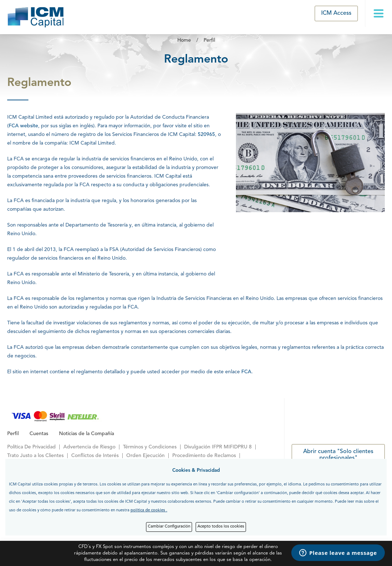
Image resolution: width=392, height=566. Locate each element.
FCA (246, 371)
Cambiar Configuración (169, 527)
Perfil (209, 40)
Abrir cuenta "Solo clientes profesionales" (338, 455)
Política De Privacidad (31, 446)
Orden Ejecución (145, 455)
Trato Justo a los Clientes (35, 455)
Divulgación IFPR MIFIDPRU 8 (218, 446)
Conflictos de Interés (95, 455)
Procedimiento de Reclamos (204, 455)
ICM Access (336, 13)
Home (184, 40)
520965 (206, 134)
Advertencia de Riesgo (89, 446)
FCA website (23, 125)
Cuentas (38, 433)
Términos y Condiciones (150, 446)
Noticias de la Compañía (86, 433)
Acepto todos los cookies (220, 527)
